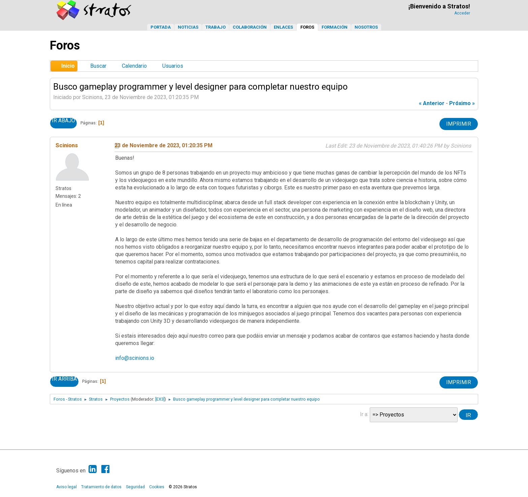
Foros (307, 27)
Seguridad (135, 487)
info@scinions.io (134, 358)
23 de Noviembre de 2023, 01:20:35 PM (163, 145)
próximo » (462, 103)
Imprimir (458, 124)
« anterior (431, 103)
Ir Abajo (63, 121)
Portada (161, 27)
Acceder (462, 13)
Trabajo (215, 27)
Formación (335, 27)
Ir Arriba (64, 379)
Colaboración (250, 27)
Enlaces (283, 27)
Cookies (156, 487)
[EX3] (160, 399)
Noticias (188, 27)
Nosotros (366, 27)
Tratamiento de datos (101, 487)
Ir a (363, 414)
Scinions (67, 145)
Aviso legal (66, 487)
